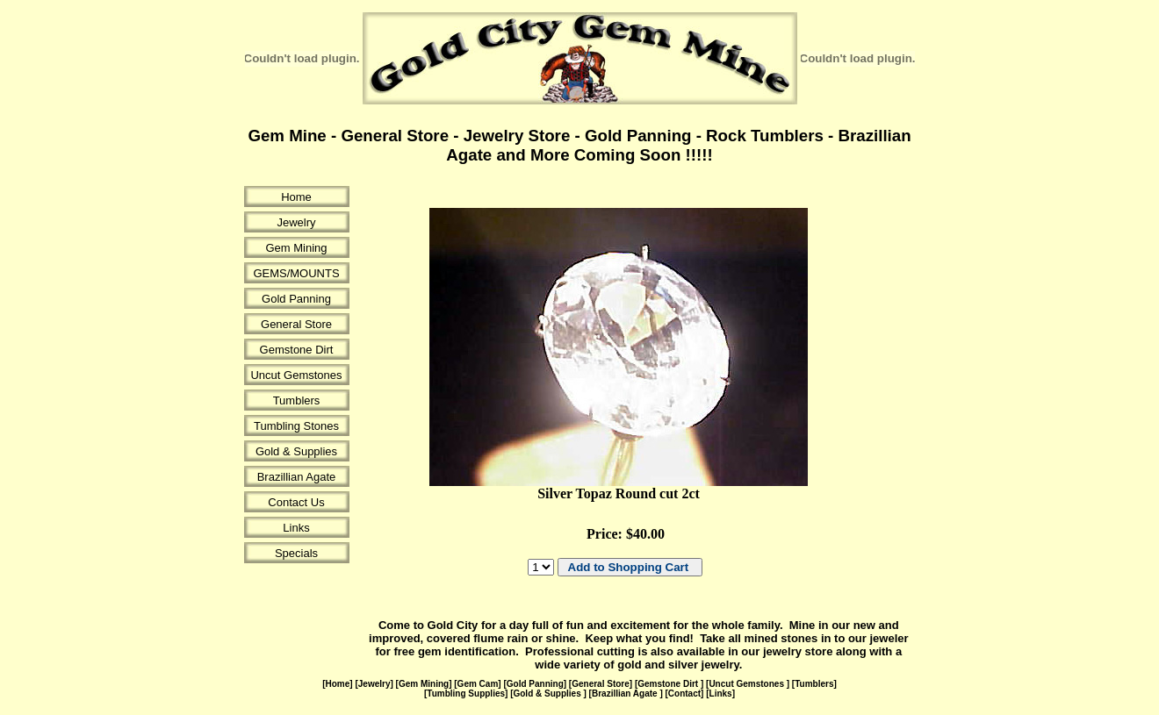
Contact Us (296, 502)
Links (296, 527)
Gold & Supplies (296, 451)
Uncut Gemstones (296, 375)
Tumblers (296, 400)
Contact (684, 693)
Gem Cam (478, 684)
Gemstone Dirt (297, 349)
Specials (296, 553)
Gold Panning (296, 298)
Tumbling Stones (296, 426)
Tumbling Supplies (466, 693)
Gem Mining (296, 247)
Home (296, 197)
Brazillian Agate (296, 476)
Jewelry (296, 222)
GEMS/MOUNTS (296, 273)
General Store (296, 324)
